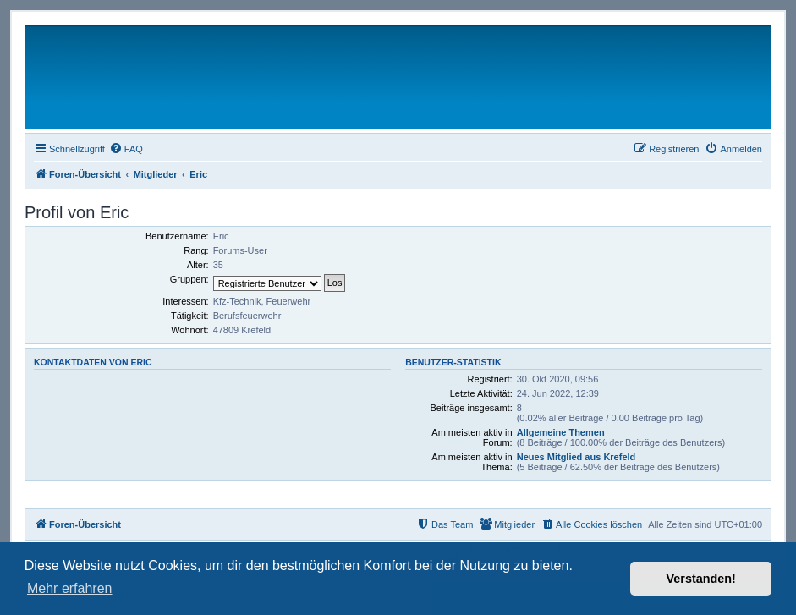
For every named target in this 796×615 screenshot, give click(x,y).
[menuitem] (126, 149)
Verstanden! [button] (701, 578)
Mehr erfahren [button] (70, 588)
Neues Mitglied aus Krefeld (576, 457)
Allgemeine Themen (561, 432)
